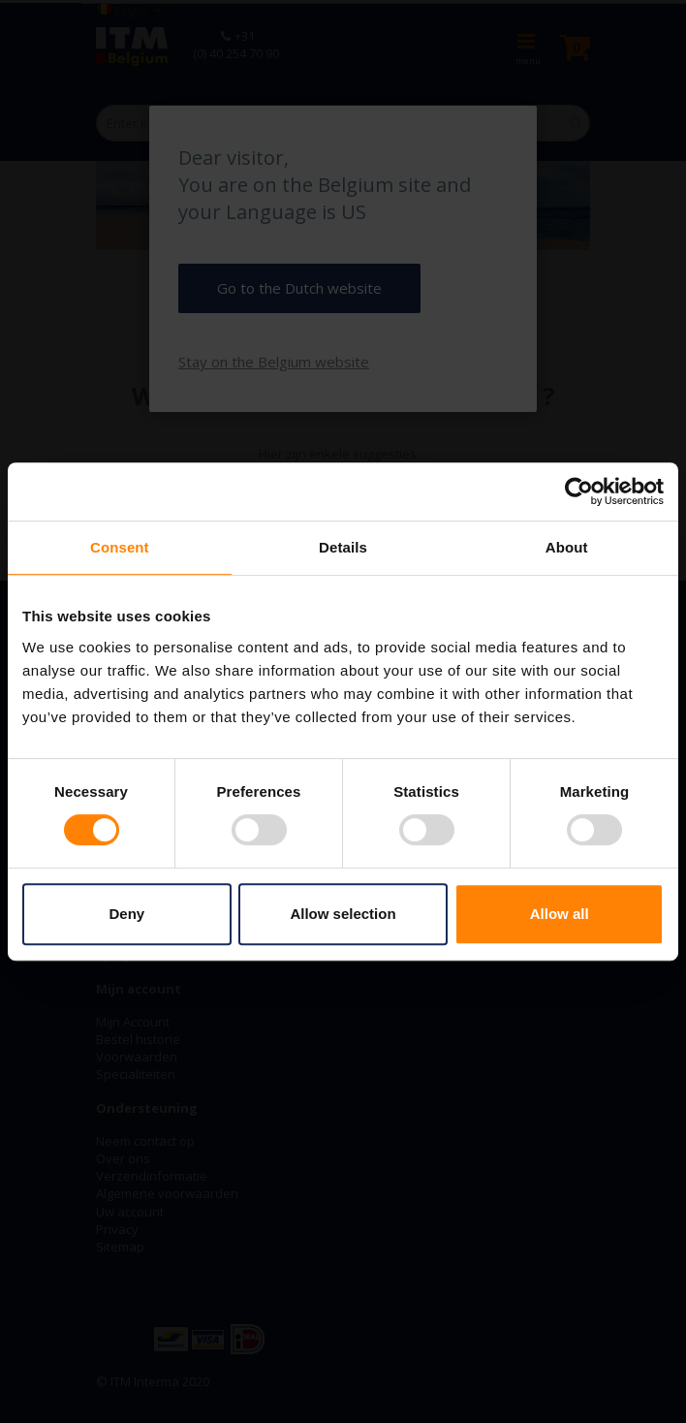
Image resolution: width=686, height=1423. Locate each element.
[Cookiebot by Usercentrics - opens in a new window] (579, 491)
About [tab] (567, 547)
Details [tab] (343, 547)
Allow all (559, 913)
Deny (126, 913)
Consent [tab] (119, 547)
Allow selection (342, 913)
